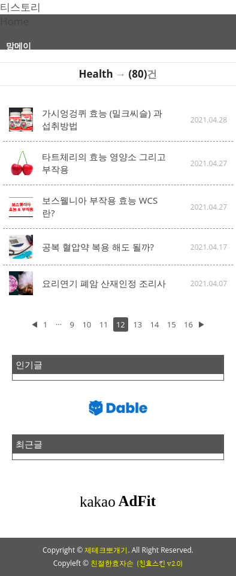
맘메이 (18, 45)
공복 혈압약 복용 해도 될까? (98, 247)
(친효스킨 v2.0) (160, 563)
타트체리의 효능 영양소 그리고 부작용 (104, 163)
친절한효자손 (112, 563)
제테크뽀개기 (106, 550)
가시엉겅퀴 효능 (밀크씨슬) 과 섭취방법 (102, 119)
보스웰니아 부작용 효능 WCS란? (100, 206)
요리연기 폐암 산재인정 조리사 (104, 283)
